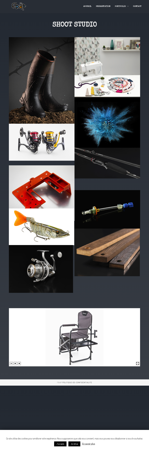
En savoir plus (88, 443)
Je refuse (74, 444)
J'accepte (60, 444)
